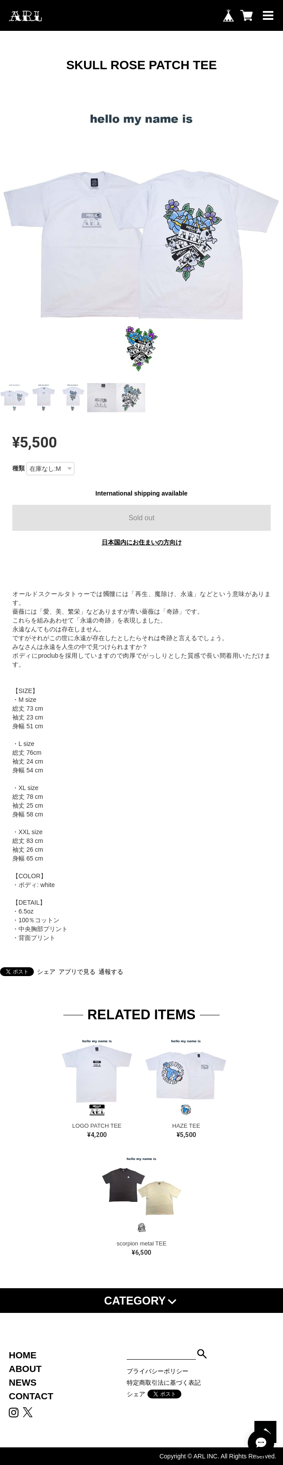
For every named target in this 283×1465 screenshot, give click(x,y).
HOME (23, 1355)
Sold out (141, 518)
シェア (46, 971)
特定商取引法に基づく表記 (164, 1382)
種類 (18, 468)
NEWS (23, 1382)
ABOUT (25, 1369)
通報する (111, 971)
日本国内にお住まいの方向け (142, 542)
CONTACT (31, 1396)
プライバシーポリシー (157, 1371)
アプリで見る (77, 971)
